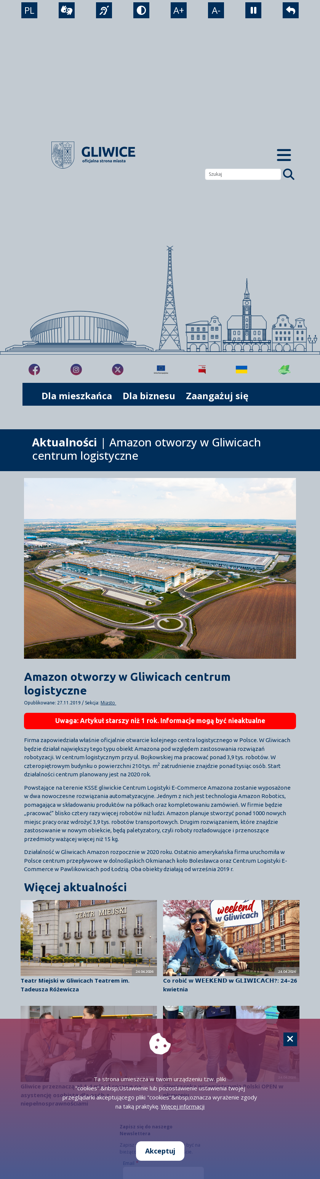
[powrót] (291, 10)
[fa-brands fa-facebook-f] (34, 369)
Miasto (108, 702)
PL (29, 10)
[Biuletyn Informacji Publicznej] (202, 369)
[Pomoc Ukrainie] (241, 369)
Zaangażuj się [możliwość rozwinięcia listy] (217, 395)
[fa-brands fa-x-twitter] (117, 369)
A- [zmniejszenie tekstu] (216, 10)
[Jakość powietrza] (284, 369)
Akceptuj (160, 1150)
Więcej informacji (183, 1106)
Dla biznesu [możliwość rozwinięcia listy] (149, 395)
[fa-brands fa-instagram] (76, 369)
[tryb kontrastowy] (141, 10)
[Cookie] (290, 1039)
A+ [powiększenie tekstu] (178, 10)
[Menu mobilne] (284, 155)
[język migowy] (104, 10)
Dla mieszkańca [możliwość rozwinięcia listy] (77, 395)
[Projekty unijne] (161, 369)
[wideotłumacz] (67, 10)
